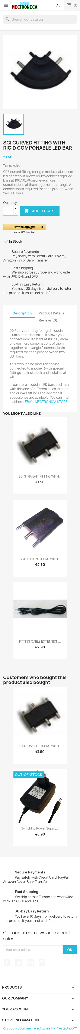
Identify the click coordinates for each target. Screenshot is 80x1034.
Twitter (18, 962)
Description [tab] (22, 313)
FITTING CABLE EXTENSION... (40, 641)
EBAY (29, 402)
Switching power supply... (40, 828)
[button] (40, 229)
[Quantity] (8, 211)
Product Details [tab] (51, 313)
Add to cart (39, 211)
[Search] (40, 19)
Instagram (42, 962)
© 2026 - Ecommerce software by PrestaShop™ (40, 1028)
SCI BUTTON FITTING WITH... (40, 559)
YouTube (30, 962)
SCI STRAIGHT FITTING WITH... (40, 476)
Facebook (7, 962)
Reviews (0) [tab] (48, 320)
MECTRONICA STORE (51, 402)
